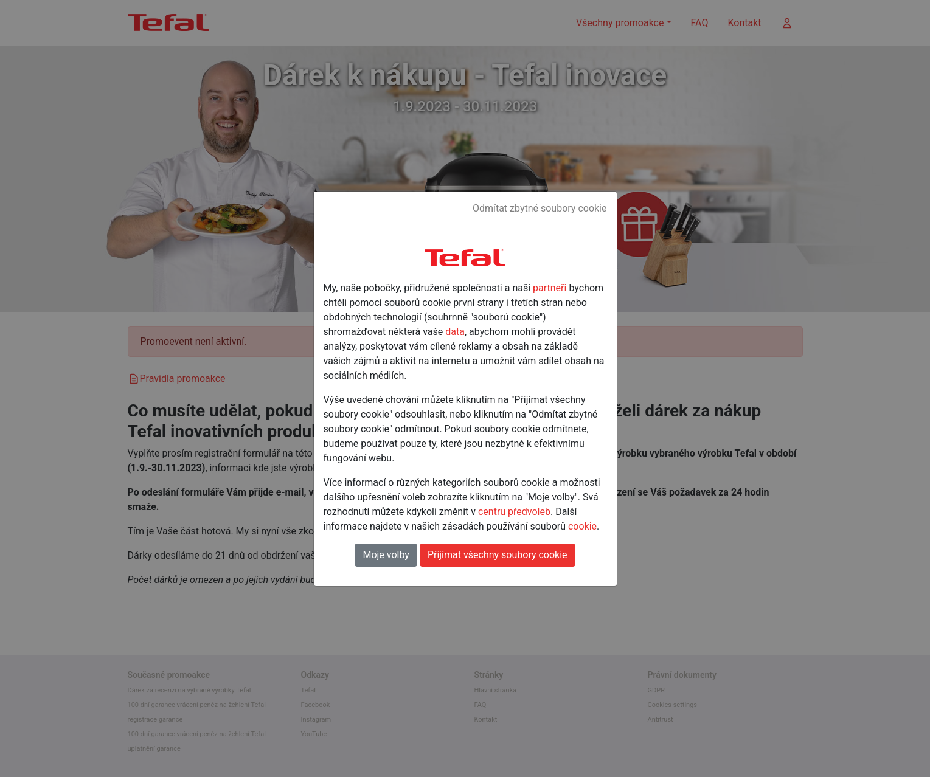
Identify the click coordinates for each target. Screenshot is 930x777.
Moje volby (386, 555)
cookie (582, 526)
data (455, 331)
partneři (549, 288)
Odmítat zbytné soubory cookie (540, 208)
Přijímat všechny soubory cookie (497, 555)
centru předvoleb (514, 511)
